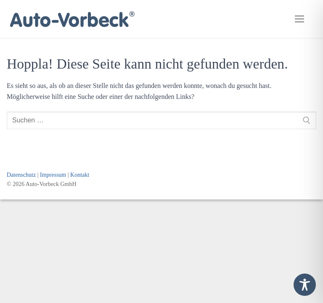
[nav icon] (299, 19)
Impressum (53, 175)
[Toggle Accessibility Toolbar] (305, 285)
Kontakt (79, 175)
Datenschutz (21, 175)
